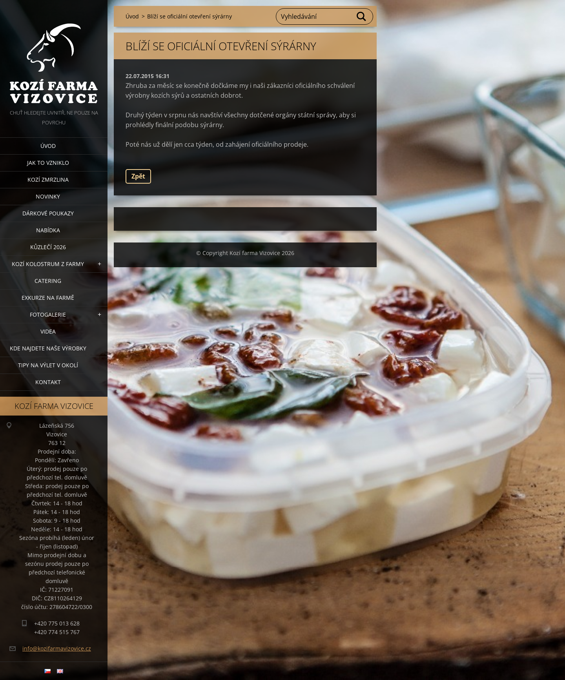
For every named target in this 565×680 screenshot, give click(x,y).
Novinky (48, 196)
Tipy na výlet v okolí (48, 365)
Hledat (362, 16)
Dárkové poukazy (48, 213)
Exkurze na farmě (48, 297)
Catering (48, 280)
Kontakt (48, 382)
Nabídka (48, 230)
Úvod (48, 145)
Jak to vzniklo (48, 162)
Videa (48, 331)
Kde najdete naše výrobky (48, 348)
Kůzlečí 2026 (48, 247)
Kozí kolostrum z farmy (48, 264)
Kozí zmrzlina (48, 179)
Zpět (138, 176)
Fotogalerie (48, 314)
